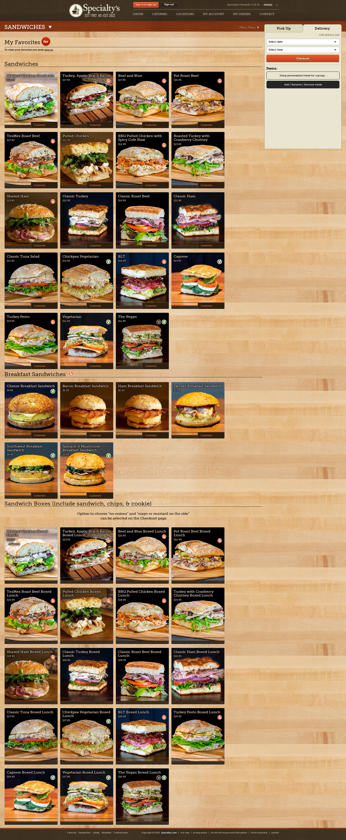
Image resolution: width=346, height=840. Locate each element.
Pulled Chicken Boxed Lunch (81, 593)
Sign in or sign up (146, 4)
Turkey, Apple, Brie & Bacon (86, 76)
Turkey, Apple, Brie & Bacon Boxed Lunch (86, 533)
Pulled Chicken (75, 136)
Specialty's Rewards (239, 4)
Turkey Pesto (18, 317)
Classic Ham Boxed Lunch (197, 652)
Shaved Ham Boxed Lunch (30, 652)
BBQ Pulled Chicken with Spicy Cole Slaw (140, 138)
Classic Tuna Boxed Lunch (30, 712)
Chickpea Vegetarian (80, 256)
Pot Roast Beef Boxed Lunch (192, 533)
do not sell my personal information (229, 832)
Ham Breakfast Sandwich (140, 386)
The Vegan (127, 317)
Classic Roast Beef (134, 196)
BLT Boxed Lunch (133, 712)
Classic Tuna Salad (23, 256)
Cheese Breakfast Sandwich (31, 386)
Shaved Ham (18, 196)
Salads (96, 832)
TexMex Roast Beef (23, 136)
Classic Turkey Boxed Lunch (81, 654)
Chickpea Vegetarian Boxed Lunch (86, 714)
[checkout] (302, 58)
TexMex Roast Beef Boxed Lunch (29, 593)
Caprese (181, 256)
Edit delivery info (329, 34)
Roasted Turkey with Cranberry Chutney (192, 138)
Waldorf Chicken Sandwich (30, 76)
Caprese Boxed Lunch (26, 772)
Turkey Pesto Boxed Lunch (197, 712)
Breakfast (106, 832)
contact (275, 832)
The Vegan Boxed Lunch (139, 772)
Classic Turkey (75, 196)
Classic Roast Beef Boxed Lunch (139, 654)
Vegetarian (71, 317)
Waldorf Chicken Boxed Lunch (27, 533)
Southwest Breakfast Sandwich (25, 448)
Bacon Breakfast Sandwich (85, 386)
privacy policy (200, 832)
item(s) (270, 4)
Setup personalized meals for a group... (303, 75)
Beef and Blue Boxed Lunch (142, 531)
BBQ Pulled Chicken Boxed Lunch (141, 593)
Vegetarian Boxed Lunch (83, 772)
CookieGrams (121, 832)
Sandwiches (84, 832)
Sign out (169, 4)
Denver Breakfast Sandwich (198, 386)
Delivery (322, 28)
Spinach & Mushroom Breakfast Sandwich (81, 448)
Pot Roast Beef (186, 76)
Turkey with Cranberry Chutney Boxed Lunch (194, 593)
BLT (121, 256)
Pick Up (284, 28)
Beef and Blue (130, 76)
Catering (71, 832)
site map (185, 832)
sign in (48, 49)
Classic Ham (185, 196)
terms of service (259, 832)
